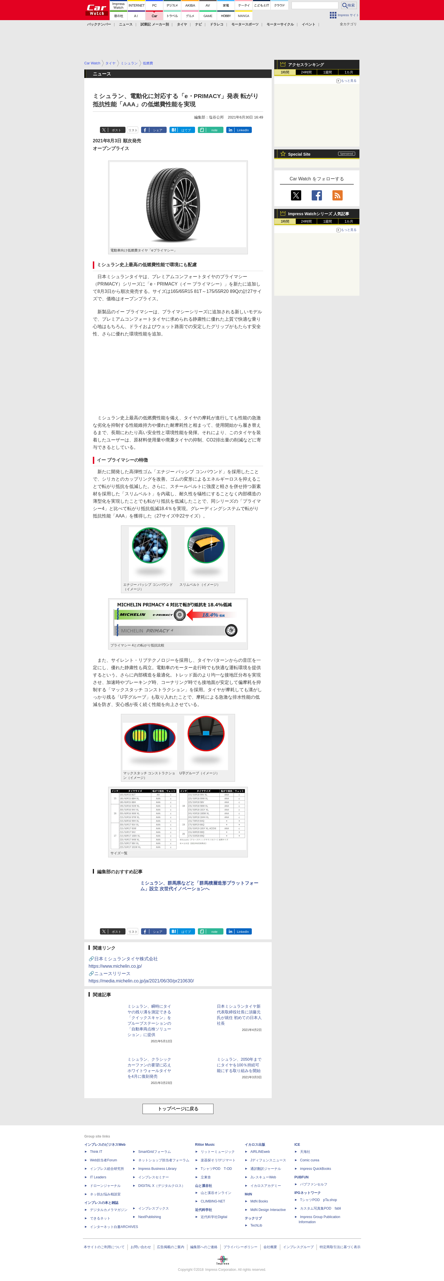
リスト (133, 130)
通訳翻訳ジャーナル (265, 1169)
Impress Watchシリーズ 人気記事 (318, 214)
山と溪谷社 (203, 1186)
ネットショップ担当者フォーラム (163, 1160)
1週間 (327, 72)
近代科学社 (203, 1210)
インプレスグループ (298, 1247)
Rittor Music (205, 1145)
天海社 (305, 1152)
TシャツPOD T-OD (216, 1169)
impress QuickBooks (315, 1169)
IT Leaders (98, 1177)
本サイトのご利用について (104, 1247)
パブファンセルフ (313, 1184)
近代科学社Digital (214, 1217)
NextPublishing (149, 1217)
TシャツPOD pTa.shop (318, 1200)
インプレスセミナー (153, 1177)
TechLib (256, 1225)
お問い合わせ (141, 1247)
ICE (297, 1145)
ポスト (116, 130)
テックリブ (253, 1218)
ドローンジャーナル (105, 1186)
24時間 (306, 72)
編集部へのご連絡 (203, 1247)
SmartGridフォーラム (154, 1152)
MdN (248, 1194)
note (214, 130)
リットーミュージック (218, 1152)
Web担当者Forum (103, 1160)
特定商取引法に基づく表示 (340, 1247)
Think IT (96, 1152)
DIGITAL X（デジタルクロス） (161, 1186)
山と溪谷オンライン (216, 1193)
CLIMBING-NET (213, 1201)
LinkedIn (243, 130)
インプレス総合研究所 (107, 1169)
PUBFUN (301, 1177)
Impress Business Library (157, 1169)
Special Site (299, 154)
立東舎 (206, 1177)
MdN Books (259, 1201)
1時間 (285, 72)
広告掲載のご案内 (170, 1247)
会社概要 (270, 1247)
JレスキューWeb (263, 1177)
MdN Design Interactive (268, 1210)
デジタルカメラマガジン (108, 1210)
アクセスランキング (306, 64)
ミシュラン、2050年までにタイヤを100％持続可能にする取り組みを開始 (239, 1065)
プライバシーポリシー (240, 1247)
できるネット (100, 1218)
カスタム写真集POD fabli (320, 1208)
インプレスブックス (153, 1208)
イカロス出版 (255, 1145)
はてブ (186, 130)
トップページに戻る (178, 1108)
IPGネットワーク (307, 1193)
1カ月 (349, 72)
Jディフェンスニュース (268, 1160)
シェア (157, 130)
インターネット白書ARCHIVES (114, 1227)
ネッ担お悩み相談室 (105, 1194)
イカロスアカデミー (265, 1186)
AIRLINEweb (260, 1152)
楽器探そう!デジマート (218, 1160)
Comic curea (309, 1160)
